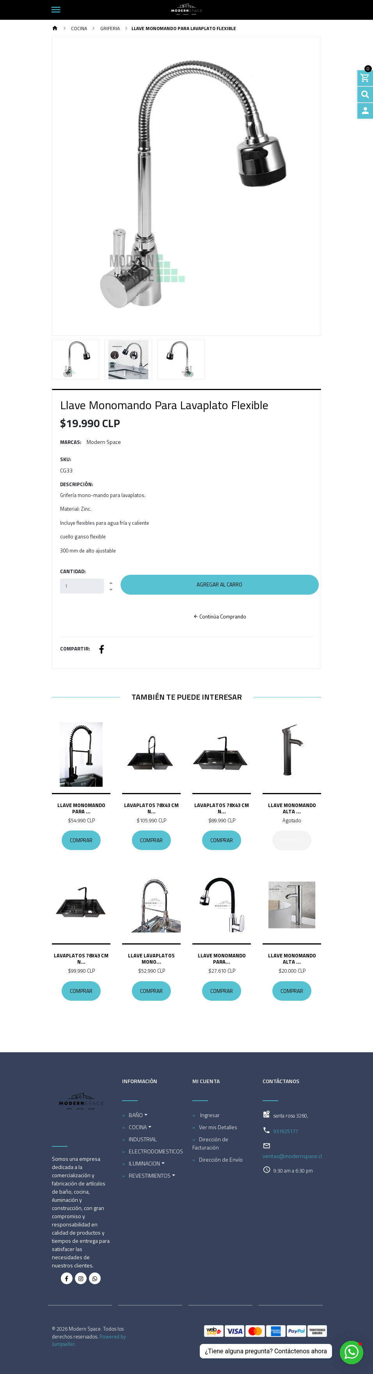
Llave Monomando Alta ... (292, 808)
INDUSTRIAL (143, 1139)
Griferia (109, 28)
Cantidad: (73, 571)
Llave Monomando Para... (222, 959)
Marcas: (71, 442)
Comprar (81, 841)
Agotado (292, 841)
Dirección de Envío (221, 1159)
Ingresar (209, 1115)
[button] (72, 186)
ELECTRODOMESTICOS (155, 1151)
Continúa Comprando (220, 616)
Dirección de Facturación (210, 1143)
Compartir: (75, 648)
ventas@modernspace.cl (292, 1156)
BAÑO (136, 1115)
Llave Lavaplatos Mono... (151, 959)
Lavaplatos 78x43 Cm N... (151, 808)
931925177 (286, 1131)
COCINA (78, 28)
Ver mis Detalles (218, 1127)
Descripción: (76, 484)
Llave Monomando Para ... (81, 808)
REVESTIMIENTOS (150, 1175)
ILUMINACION (144, 1163)
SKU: (65, 459)
